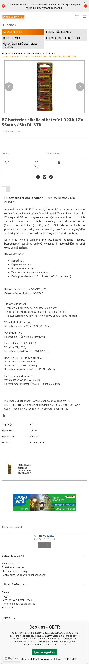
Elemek (18, 53)
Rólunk (5, 592)
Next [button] (80, 86)
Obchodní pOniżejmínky (14, 571)
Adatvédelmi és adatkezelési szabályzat (24, 574)
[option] (44, 87)
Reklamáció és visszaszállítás (18, 603)
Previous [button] (9, 86)
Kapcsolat (7, 563)
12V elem (51, 53)
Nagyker (6, 596)
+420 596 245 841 (44, 536)
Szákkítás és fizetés (13, 567)
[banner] (13, 18)
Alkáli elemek (34, 53)
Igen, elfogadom (44, 652)
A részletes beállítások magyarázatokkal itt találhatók (44, 659)
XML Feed (7, 607)
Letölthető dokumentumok (17, 599)
